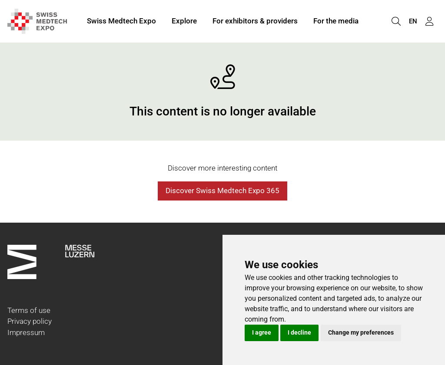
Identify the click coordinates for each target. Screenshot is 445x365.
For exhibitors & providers (255, 20)
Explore (184, 20)
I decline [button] (299, 332)
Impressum (26, 332)
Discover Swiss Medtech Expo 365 (222, 190)
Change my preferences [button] (361, 332)
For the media (336, 20)
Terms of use (28, 310)
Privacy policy (29, 321)
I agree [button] (261, 332)
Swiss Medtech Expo (121, 20)
